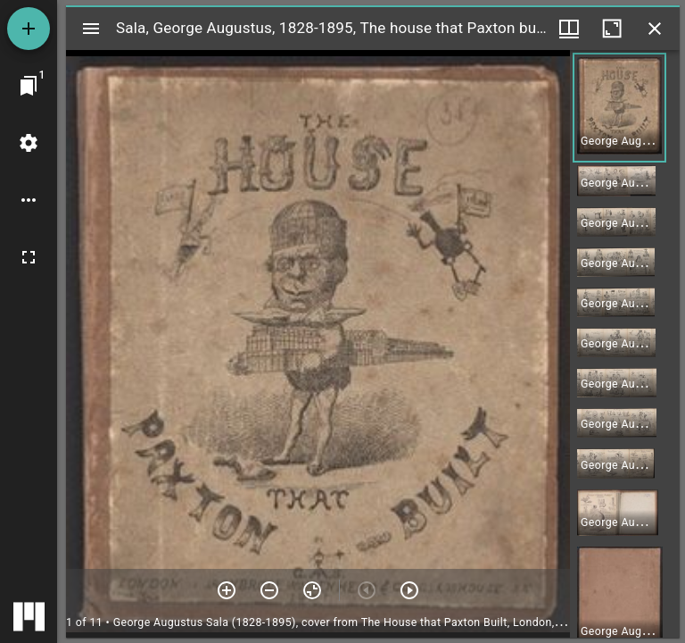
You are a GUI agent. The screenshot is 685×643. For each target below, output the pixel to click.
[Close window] (654, 28)
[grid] (625, 344)
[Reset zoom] (312, 590)
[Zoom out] (269, 590)
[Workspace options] (28, 200)
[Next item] (409, 590)
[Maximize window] (611, 28)
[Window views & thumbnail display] (569, 28)
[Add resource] (28, 28)
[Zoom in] (226, 590)
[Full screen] (28, 257)
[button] (619, 107)
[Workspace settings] (28, 142)
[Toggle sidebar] (91, 28)
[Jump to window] (28, 85)
